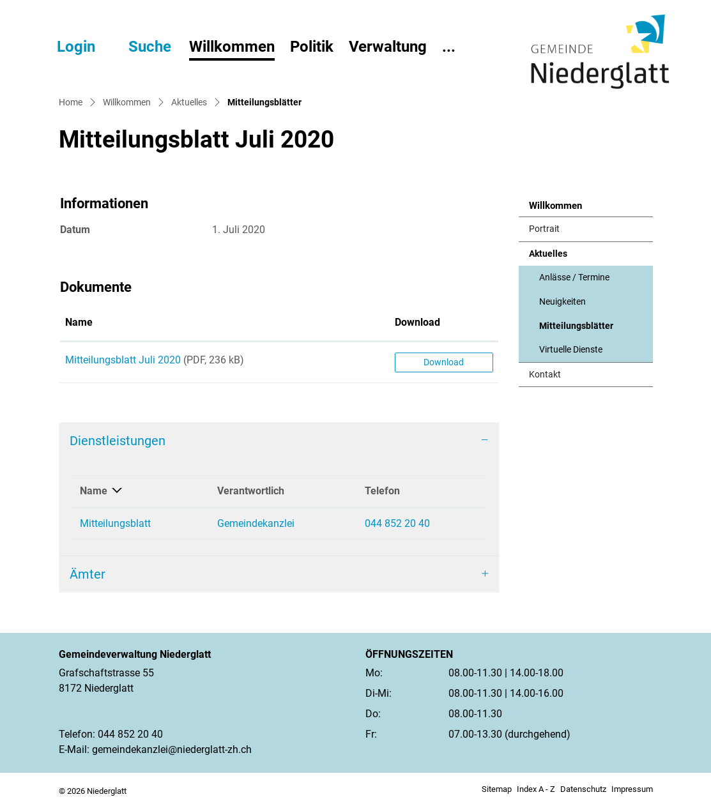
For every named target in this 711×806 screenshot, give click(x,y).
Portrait (544, 229)
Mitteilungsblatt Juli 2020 (123, 360)
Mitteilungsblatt (115, 523)
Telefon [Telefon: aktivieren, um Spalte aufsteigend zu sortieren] (382, 491)
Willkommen (232, 47)
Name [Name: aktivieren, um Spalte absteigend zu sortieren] (93, 491)
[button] (138, 46)
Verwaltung (388, 47)
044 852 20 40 (397, 523)
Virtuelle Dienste (570, 349)
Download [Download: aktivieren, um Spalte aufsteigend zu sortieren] (417, 322)
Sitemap (497, 789)
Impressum (632, 789)
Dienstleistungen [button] (117, 440)
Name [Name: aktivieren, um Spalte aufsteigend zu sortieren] (79, 322)
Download (444, 362)
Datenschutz (583, 789)
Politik (311, 47)
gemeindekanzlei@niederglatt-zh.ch (172, 749)
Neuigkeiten (562, 301)
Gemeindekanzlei (255, 523)
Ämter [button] (87, 574)
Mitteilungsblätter (576, 329)
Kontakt (545, 374)
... (448, 47)
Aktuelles (548, 253)
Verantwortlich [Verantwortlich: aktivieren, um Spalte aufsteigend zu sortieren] (250, 491)
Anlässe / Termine (574, 277)
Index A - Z (536, 789)
